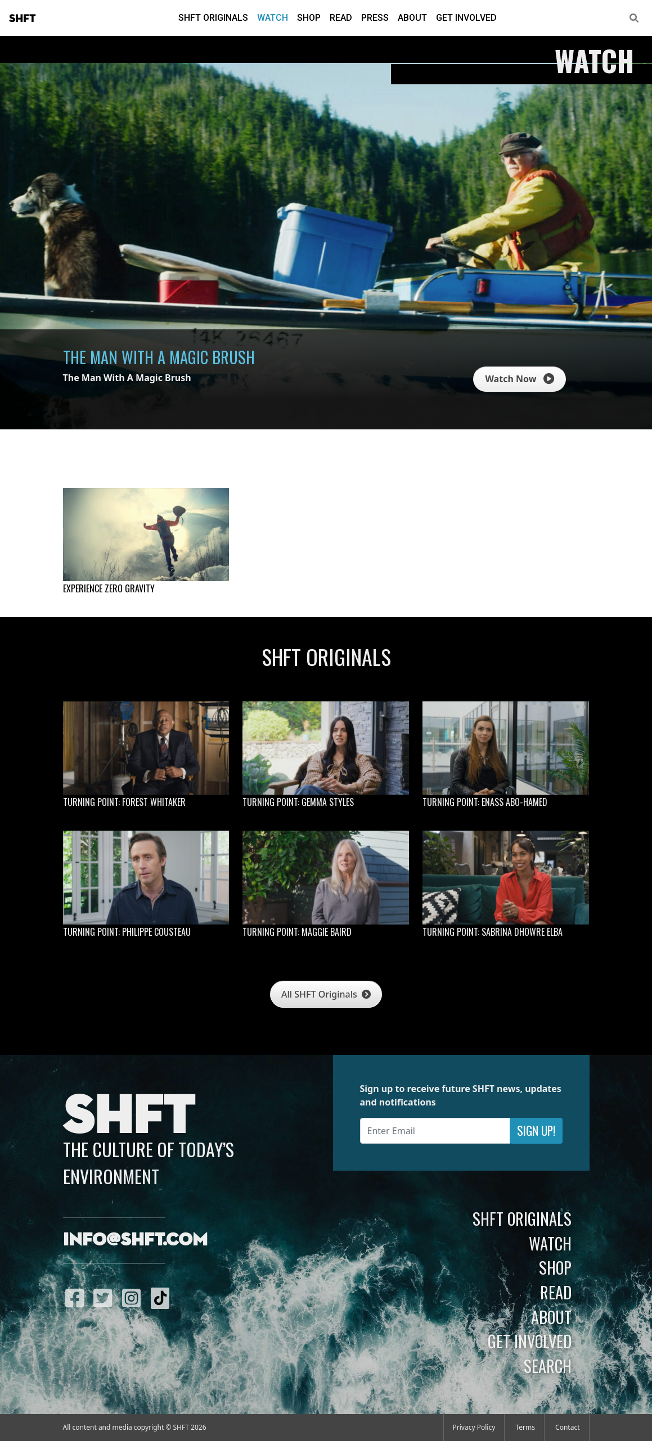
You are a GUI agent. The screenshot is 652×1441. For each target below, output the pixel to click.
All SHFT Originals (326, 994)
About (412, 17)
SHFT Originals (213, 17)
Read (341, 17)
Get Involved (466, 17)
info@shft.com (135, 1240)
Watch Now (519, 379)
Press (375, 17)
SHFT (22, 18)
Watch (272, 17)
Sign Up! (536, 1130)
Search (548, 1365)
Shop (309, 17)
